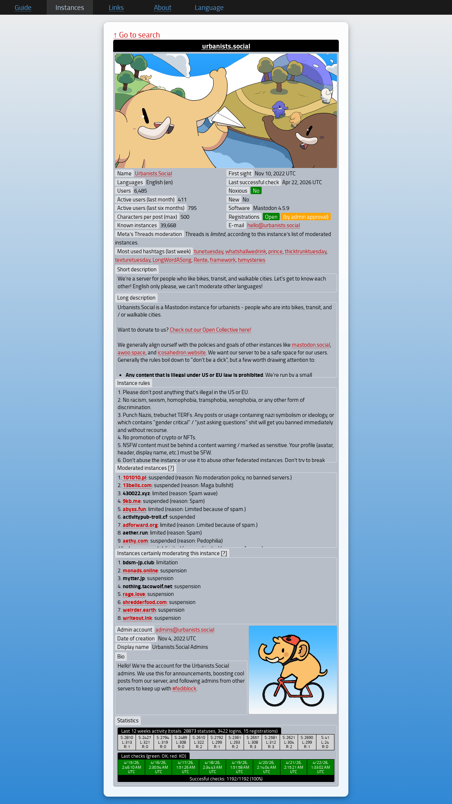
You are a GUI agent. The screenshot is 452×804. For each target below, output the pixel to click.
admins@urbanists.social (184, 629)
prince (275, 251)
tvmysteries (251, 259)
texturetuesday (132, 259)
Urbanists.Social (153, 173)
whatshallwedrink (245, 251)
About (163, 7)
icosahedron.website (182, 352)
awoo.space (132, 352)
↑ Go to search (136, 34)
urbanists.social (226, 46)
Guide (23, 7)
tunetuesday (208, 251)
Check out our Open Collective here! (210, 329)
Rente (201, 259)
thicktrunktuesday (305, 251)
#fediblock (184, 688)
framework (223, 259)
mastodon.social (311, 344)
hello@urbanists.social (273, 225)
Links (116, 7)
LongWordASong (172, 259)
